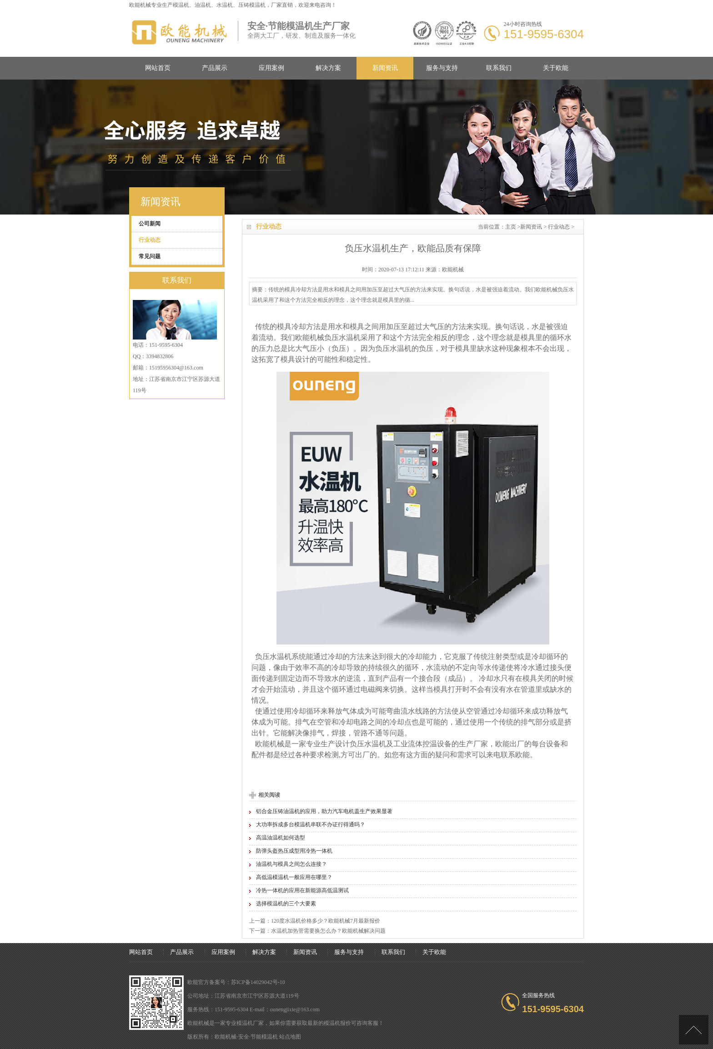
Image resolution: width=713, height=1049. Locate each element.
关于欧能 (555, 68)
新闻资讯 (385, 68)
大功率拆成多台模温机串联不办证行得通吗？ (310, 824)
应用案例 (271, 68)
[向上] (693, 1029)
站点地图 (290, 1037)
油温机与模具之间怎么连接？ (291, 864)
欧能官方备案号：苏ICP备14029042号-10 (236, 982)
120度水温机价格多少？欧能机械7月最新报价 (325, 921)
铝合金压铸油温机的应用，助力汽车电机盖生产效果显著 (324, 811)
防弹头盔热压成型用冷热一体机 (294, 851)
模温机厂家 (250, 1023)
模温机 (181, 5)
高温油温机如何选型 (280, 837)
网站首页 (158, 68)
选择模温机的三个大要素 (286, 903)
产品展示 (214, 68)
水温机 (350, 337)
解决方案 (328, 68)
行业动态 (559, 227)
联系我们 (499, 68)
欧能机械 (309, 337)
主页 (510, 227)
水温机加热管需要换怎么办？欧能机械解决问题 (328, 931)
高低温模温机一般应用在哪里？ (294, 877)
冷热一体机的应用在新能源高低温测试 (302, 890)
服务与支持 (442, 68)
